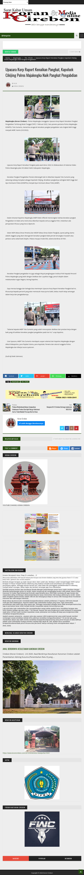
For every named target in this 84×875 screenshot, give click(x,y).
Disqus (64, 448)
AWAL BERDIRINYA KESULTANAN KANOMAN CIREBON (23, 649)
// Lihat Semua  (74, 52)
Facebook (76, 448)
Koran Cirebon (48, 873)
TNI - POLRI (29, 58)
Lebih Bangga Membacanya (31, 423)
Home (7, 58)
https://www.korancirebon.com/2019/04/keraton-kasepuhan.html (26, 753)
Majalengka (17, 58)
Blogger (52, 448)
